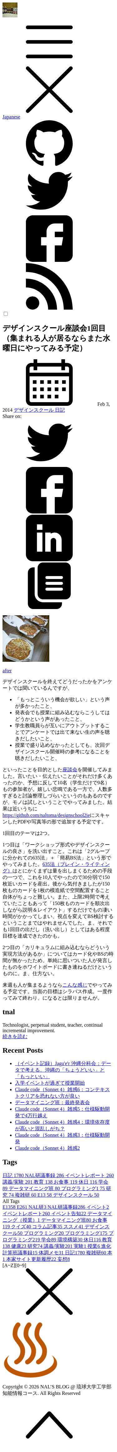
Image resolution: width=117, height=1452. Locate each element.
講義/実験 (18, 1182)
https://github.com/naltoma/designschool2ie (46, 815)
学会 (49, 1239)
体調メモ (52, 1252)
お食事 (66, 1182)
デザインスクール (34, 410)
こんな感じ (74, 985)
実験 (80, 1246)
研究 (35, 1246)
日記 (60, 410)
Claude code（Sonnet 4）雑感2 (47, 1148)
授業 (94, 1246)
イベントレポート (89, 1175)
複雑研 (26, 1195)
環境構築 (70, 1239)
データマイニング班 (35, 1188)
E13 (45, 1195)
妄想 (63, 1259)
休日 (88, 1182)
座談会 (69, 769)
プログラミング (44, 1233)
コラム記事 (47, 1226)
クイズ (21, 1226)
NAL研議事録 (45, 1175)
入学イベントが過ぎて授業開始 (50, 1083)
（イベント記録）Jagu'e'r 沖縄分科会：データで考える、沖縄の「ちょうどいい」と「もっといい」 (63, 1070)
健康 (19, 1246)
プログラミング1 (83, 1188)
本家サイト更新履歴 (31, 1259)
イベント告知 (69, 1213)
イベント (97, 1207)
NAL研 (38, 1207)
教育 (44, 1182)
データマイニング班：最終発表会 (52, 1102)
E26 (23, 1207)
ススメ (74, 1226)
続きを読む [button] (14, 1036)
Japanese (11, 116)
